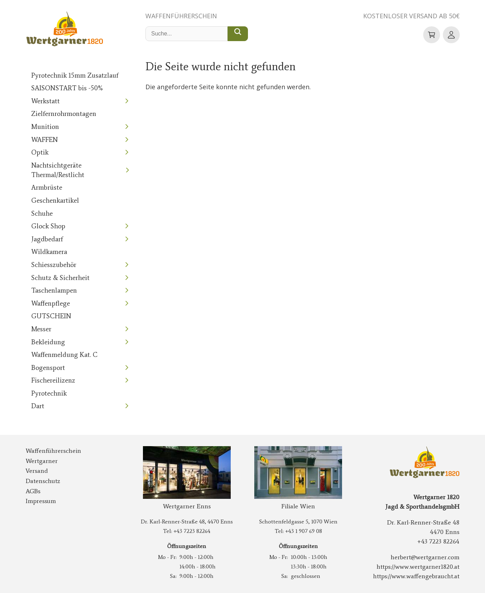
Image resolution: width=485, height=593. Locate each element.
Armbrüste (46, 187)
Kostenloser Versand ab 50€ (411, 16)
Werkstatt (45, 101)
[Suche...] (238, 33)
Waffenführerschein (181, 16)
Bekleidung (48, 342)
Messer (41, 329)
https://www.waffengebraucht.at (416, 576)
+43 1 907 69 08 (303, 531)
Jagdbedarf (47, 239)
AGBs (33, 491)
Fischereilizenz (53, 380)
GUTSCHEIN (51, 316)
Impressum (41, 501)
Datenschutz (43, 481)
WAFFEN (44, 140)
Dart (37, 406)
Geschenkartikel (55, 200)
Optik (39, 152)
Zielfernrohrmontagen (63, 114)
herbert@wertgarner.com (425, 557)
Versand (37, 471)
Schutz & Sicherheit (60, 278)
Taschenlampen (54, 290)
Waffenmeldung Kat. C (64, 355)
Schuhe (42, 213)
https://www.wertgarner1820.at (417, 567)
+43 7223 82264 (191, 531)
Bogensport (48, 368)
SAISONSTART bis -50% (67, 88)
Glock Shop (48, 226)
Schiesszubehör (53, 265)
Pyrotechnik (49, 393)
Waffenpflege (50, 303)
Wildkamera (49, 252)
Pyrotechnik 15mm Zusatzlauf (74, 75)
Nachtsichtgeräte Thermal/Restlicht (57, 170)
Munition (45, 127)
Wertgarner (42, 461)
